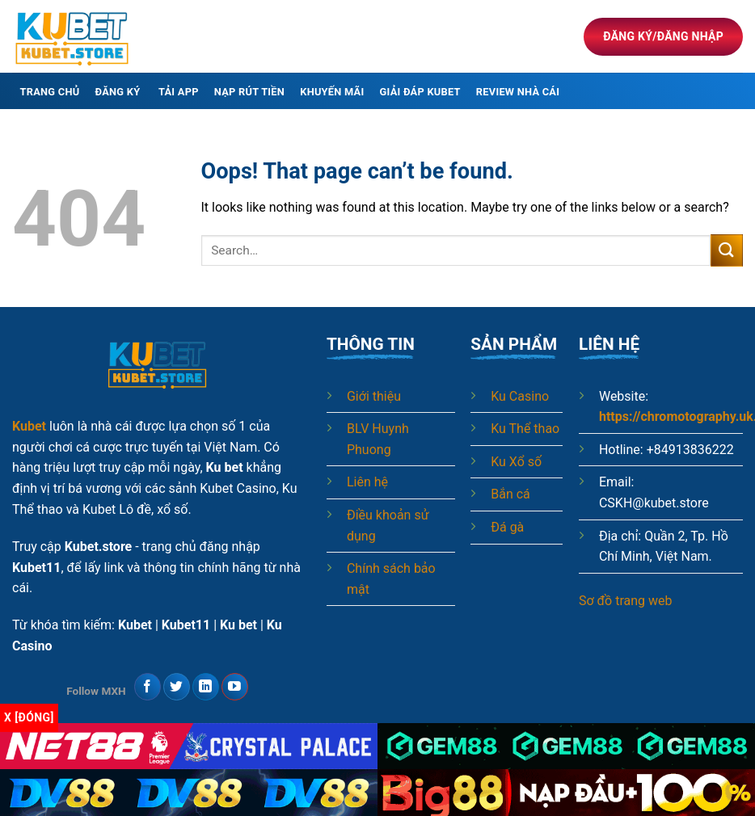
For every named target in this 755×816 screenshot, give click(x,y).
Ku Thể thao (525, 428)
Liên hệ (367, 482)
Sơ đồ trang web (626, 600)
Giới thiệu (374, 396)
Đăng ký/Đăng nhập (663, 36)
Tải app (178, 92)
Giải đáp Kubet (420, 92)
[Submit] (727, 250)
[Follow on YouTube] (234, 686)
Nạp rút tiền (249, 92)
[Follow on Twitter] (176, 686)
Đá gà (507, 527)
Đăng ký (119, 92)
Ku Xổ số (516, 461)
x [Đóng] (29, 717)
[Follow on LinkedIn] (205, 686)
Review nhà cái (517, 92)
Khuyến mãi (332, 92)
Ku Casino (520, 396)
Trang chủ (50, 92)
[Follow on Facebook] (147, 686)
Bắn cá (510, 494)
